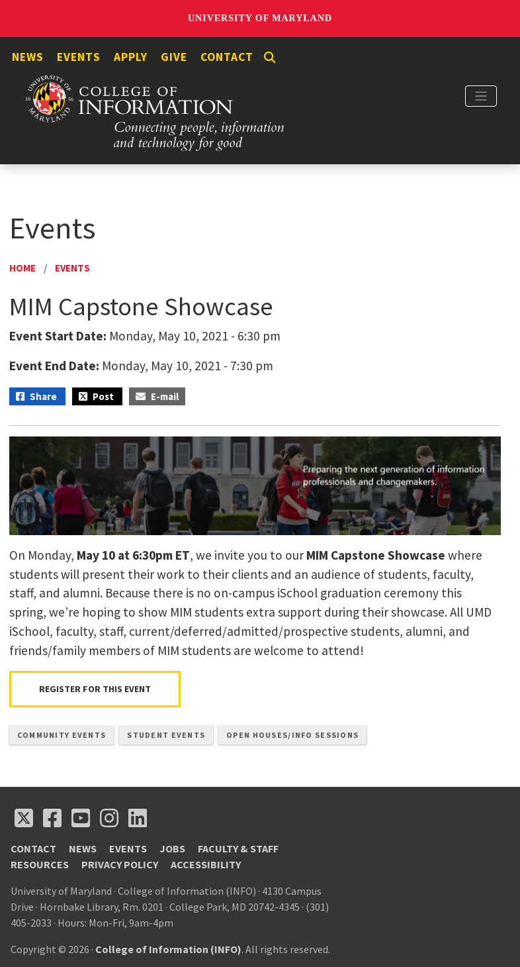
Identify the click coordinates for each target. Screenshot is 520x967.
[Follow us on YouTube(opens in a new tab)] (80, 818)
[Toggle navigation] (481, 96)
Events (79, 57)
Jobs (172, 848)
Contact (226, 57)
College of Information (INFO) (168, 949)
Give (174, 57)
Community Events (61, 735)
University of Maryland (260, 18)
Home (22, 268)
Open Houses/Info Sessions (292, 735)
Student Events (166, 735)
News (28, 57)
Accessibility (206, 864)
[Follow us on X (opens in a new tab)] (24, 818)
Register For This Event (95, 689)
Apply (131, 57)
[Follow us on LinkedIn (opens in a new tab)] (137, 818)
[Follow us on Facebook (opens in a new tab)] (52, 818)
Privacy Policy (119, 864)
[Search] (270, 57)
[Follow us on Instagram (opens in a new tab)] (109, 818)
